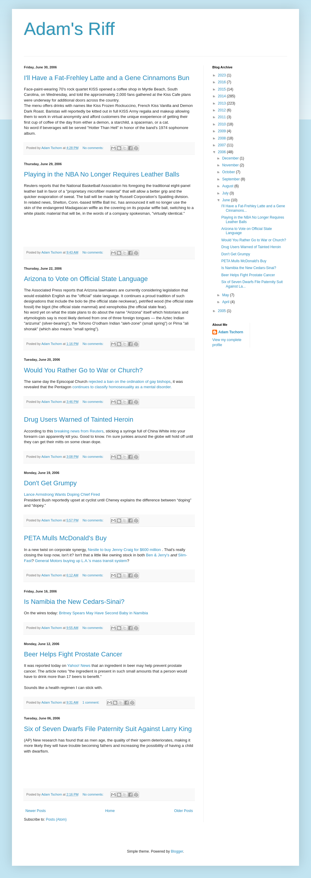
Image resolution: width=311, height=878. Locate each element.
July (226, 193)
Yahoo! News (78, 665)
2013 (222, 103)
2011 (222, 117)
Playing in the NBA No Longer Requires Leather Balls (101, 174)
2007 (222, 145)
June (226, 200)
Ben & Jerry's (157, 555)
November (231, 165)
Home (110, 811)
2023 (222, 75)
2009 (222, 131)
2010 (222, 124)
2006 (222, 152)
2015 (222, 89)
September (231, 179)
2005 (222, 311)
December (231, 158)
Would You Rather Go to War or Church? (83, 370)
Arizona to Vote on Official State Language (86, 279)
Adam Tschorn (230, 332)
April (226, 302)
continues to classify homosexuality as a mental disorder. (122, 387)
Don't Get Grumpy (50, 483)
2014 (222, 96)
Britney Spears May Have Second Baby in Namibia (103, 613)
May (226, 295)
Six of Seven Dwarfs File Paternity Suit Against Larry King (108, 729)
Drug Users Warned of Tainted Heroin (78, 419)
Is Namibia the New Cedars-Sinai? (74, 601)
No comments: (93, 148)
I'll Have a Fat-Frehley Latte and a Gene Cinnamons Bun (106, 78)
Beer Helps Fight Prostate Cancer (73, 654)
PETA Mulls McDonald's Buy (65, 538)
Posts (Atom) (56, 819)
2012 (222, 110)
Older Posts (183, 811)
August (228, 186)
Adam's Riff (69, 29)
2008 (222, 138)
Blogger (177, 851)
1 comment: (91, 702)
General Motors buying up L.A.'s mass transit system (81, 560)
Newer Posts (35, 811)
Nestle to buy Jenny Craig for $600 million (125, 549)
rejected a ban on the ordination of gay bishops (129, 381)
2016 (222, 82)
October (229, 172)
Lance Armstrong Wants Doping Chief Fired (62, 494)
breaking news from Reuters (78, 431)
